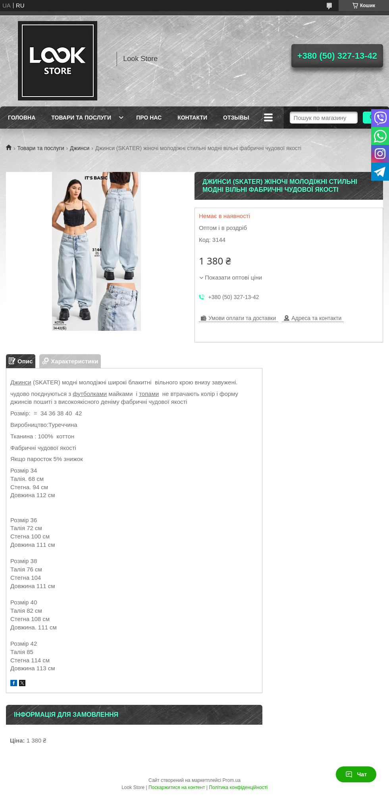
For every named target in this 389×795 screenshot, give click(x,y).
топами (149, 393)
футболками (90, 393)
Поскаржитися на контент (176, 787)
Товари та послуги (81, 117)
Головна (21, 117)
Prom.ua (232, 780)
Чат (356, 774)
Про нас (149, 117)
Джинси (79, 148)
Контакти (192, 117)
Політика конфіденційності (238, 787)
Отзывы (236, 117)
